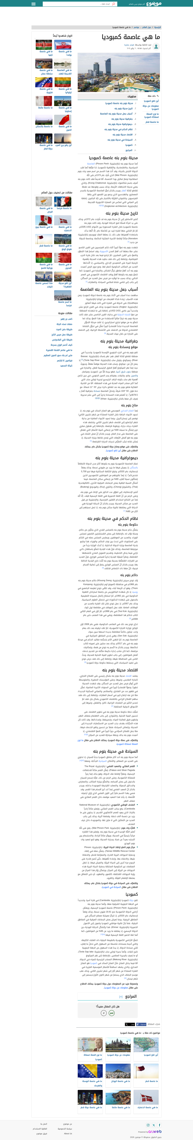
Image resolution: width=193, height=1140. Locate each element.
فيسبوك (143, 1024)
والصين (134, 376)
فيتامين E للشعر (64, 361)
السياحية (103, 761)
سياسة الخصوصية (65, 1129)
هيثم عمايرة (129, 45)
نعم (111, 1013)
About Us (68, 1133)
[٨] (96, 398)
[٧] (98, 398)
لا (103, 1013)
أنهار (124, 191)
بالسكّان (134, 468)
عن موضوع (67, 1124)
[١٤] (81, 760)
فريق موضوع (41, 1133)
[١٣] (83, 760)
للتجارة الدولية (124, 314)
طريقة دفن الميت (64, 329)
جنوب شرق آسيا (123, 372)
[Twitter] (154, 1125)
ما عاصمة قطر (152, 122)
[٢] (102, 205)
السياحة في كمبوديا (111, 887)
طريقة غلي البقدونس (62, 340)
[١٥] (104, 934)
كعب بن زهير (66, 319)
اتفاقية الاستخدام (40, 1129)
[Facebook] (159, 1125)
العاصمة (91, 164)
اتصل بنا (43, 1124)
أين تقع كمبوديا (151, 101)
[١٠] (124, 510)
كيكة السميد (66, 366)
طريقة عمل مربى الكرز (62, 335)
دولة (131, 900)
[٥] (105, 333)
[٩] (91, 441)
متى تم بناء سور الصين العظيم (58, 355)
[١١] (130, 618)
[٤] (128, 241)
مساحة (97, 391)
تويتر (132, 1024)
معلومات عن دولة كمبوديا (151, 107)
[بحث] (113, 4)
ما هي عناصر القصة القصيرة (59, 350)
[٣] (100, 205)
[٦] (82, 359)
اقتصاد (128, 676)
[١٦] (102, 934)
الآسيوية (104, 251)
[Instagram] (148, 1125)
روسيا (135, 592)
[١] (103, 205)
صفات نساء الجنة (64, 324)
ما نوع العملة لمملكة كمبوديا (151, 115)
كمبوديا (93, 963)
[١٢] (112, 706)
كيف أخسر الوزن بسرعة (61, 345)
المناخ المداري (127, 411)
